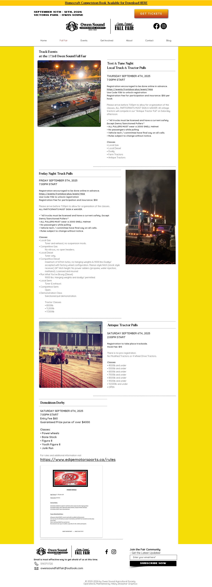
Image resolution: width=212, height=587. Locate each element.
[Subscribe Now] (153, 563)
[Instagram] (164, 26)
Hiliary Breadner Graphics (124, 583)
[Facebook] (156, 26)
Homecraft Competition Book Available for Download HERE (106, 3)
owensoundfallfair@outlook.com (61, 568)
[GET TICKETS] (151, 13)
